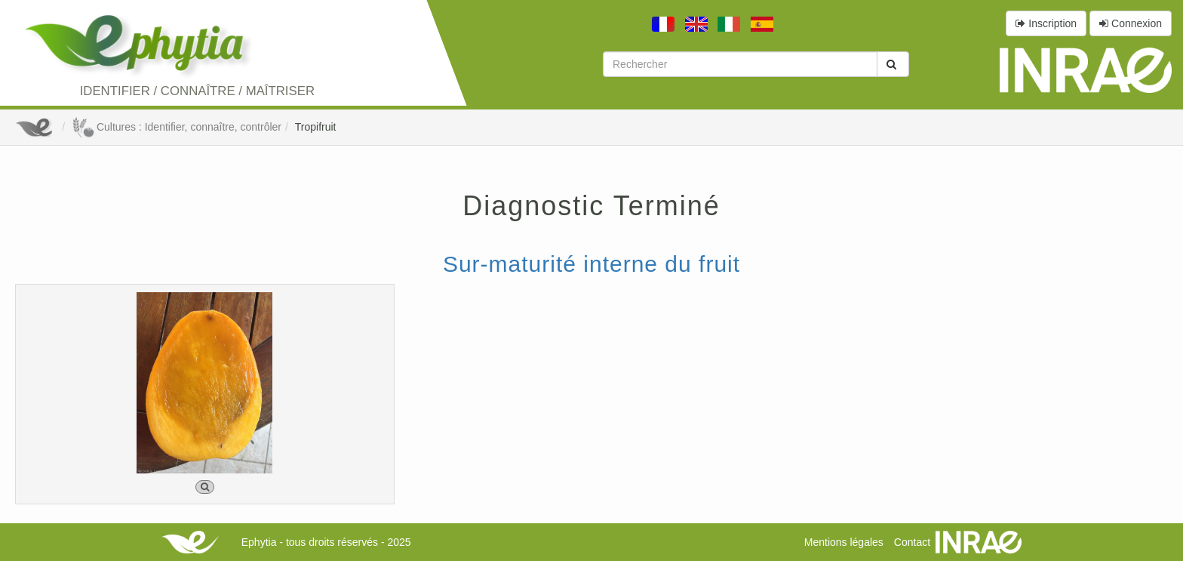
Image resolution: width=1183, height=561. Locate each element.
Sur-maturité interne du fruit (591, 263)
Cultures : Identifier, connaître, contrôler (176, 127)
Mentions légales (843, 542)
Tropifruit (315, 127)
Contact (912, 542)
